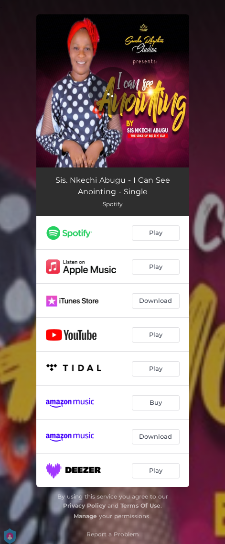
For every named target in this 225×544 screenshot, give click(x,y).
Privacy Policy (84, 505)
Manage (85, 516)
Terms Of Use (140, 505)
